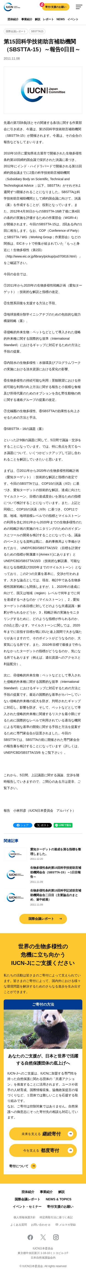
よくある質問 (18, 1224)
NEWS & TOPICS (59, 1199)
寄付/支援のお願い (55, 7)
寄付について (18, 1166)
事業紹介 (26, 19)
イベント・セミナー (27, 1206)
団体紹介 (13, 19)
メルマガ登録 (65, 1224)
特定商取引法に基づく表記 (56, 1217)
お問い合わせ (39, 1224)
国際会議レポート (41, 919)
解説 (37, 19)
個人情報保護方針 (25, 1217)
